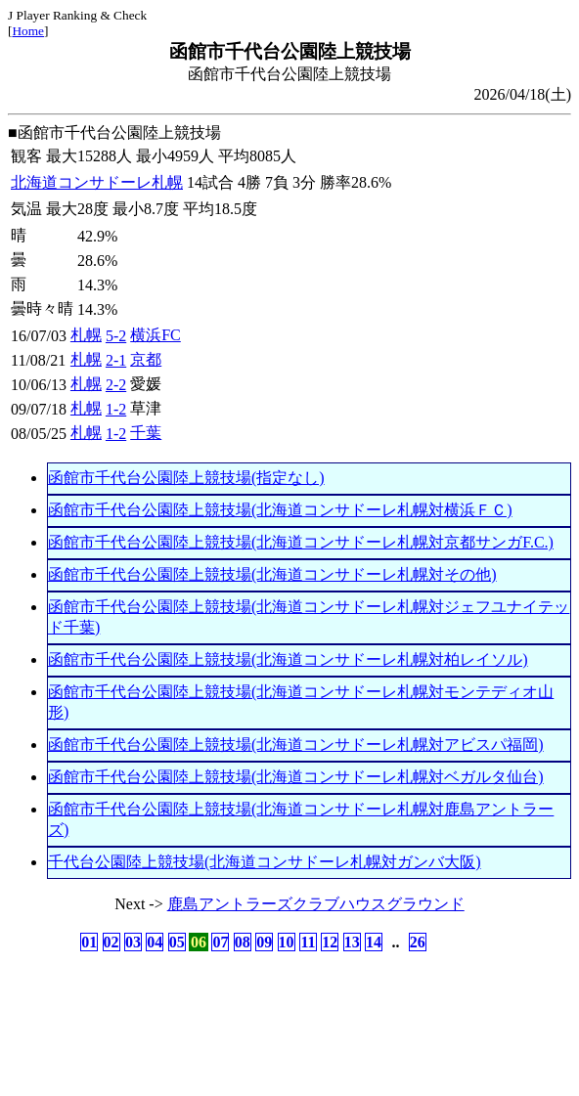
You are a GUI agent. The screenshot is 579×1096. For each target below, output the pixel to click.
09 (264, 942)
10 (286, 942)
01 (89, 942)
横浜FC (155, 335)
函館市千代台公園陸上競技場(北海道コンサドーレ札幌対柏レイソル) (288, 659)
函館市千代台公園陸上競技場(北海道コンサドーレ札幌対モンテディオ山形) (301, 702)
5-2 (116, 336)
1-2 (116, 409)
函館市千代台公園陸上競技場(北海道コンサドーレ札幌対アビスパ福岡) (296, 744)
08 (242, 942)
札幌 (86, 335)
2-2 (116, 384)
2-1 (116, 360)
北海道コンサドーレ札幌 (97, 182)
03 (133, 942)
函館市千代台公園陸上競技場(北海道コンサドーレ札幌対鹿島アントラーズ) (301, 819)
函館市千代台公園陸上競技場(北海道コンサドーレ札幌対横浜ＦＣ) (280, 510)
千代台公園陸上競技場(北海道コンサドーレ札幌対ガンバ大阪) (264, 862)
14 (373, 942)
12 (329, 942)
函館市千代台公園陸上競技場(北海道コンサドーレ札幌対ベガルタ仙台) (296, 776)
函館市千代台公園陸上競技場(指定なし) (186, 477)
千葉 (145, 432)
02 (111, 942)
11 (307, 942)
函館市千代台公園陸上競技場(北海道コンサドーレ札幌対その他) (272, 574)
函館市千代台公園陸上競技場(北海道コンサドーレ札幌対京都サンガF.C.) (301, 542)
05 (177, 942)
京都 (145, 359)
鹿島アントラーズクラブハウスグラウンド (316, 904)
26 (417, 942)
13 (352, 942)
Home (28, 30)
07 (220, 942)
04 (154, 942)
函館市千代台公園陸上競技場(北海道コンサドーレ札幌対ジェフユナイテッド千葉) (308, 617)
